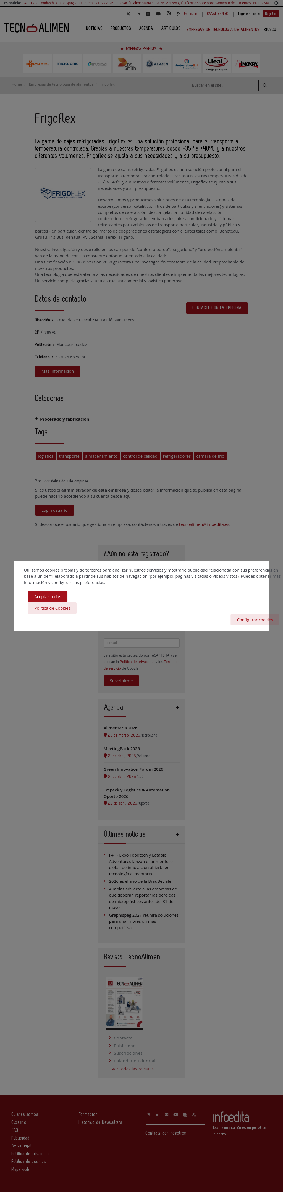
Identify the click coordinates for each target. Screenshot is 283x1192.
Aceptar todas (47, 597)
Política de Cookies (52, 608)
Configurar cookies (255, 619)
